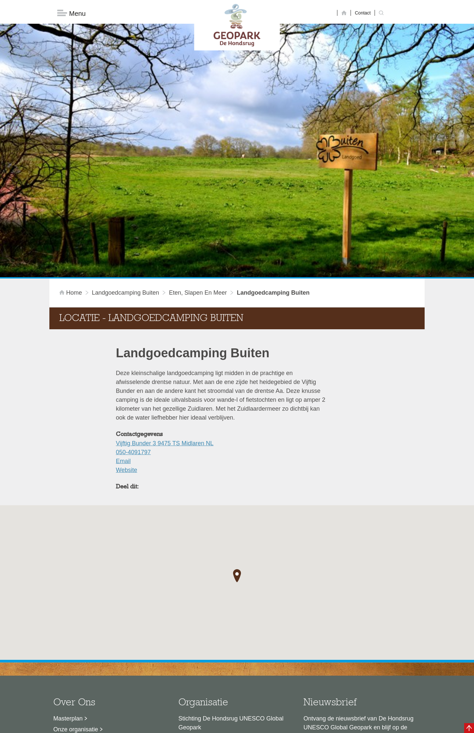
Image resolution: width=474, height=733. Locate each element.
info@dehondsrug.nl (204, 672)
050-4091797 (133, 346)
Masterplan (68, 613)
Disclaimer (174, 724)
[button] (237, 470)
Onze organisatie (75, 624)
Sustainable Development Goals (95, 634)
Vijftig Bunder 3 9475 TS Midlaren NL (165, 338)
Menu (71, 13)
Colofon (199, 724)
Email (123, 355)
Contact (363, 12)
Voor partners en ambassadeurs (95, 645)
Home (71, 187)
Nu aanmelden (332, 652)
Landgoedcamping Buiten (125, 187)
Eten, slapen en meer (198, 187)
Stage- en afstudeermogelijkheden (98, 656)
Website (126, 364)
